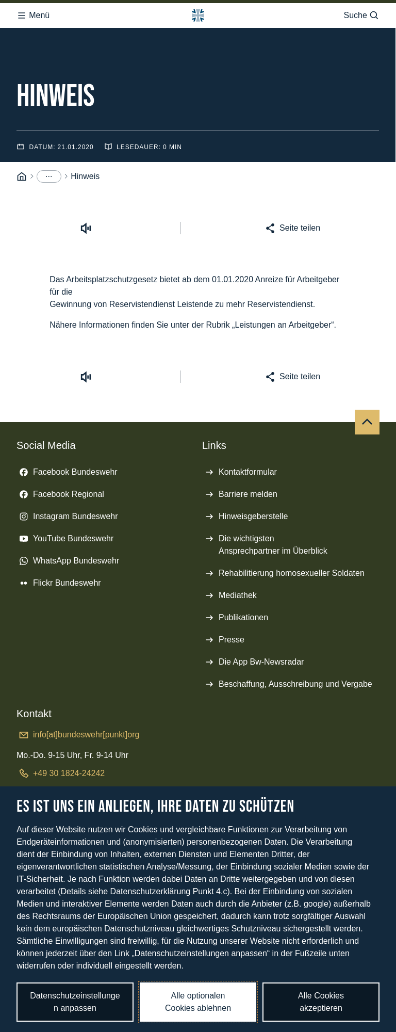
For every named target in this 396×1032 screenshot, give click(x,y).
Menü (33, 15)
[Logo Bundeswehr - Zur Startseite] (198, 15)
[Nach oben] (367, 422)
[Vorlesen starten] (86, 228)
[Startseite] (21, 176)
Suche (361, 15)
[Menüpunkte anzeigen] (49, 176)
